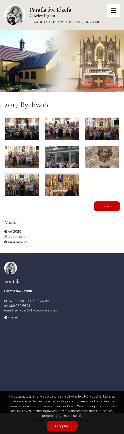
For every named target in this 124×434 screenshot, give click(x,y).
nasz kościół (17, 242)
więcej (13, 317)
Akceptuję (62, 426)
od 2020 (14, 231)
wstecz (107, 206)
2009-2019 (17, 236)
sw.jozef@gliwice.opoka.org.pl (36, 310)
